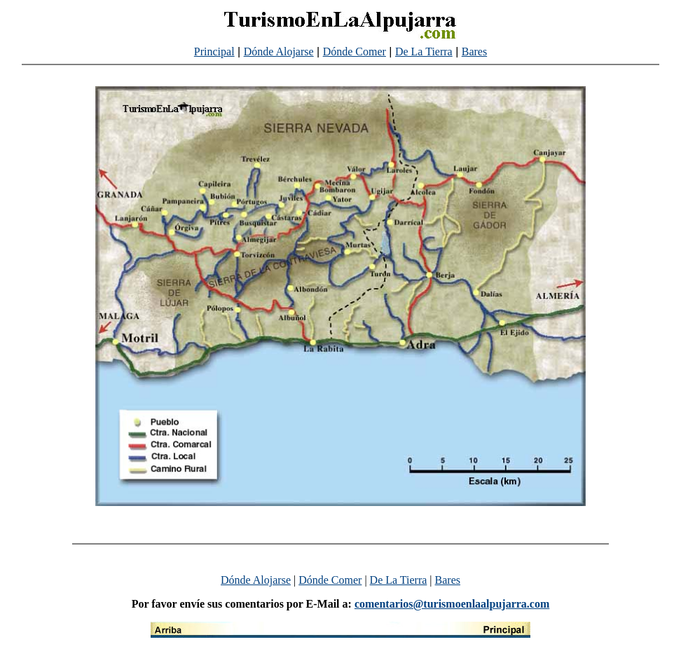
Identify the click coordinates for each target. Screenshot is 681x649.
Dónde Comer (354, 51)
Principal (214, 51)
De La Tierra (424, 51)
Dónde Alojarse (279, 51)
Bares (474, 51)
